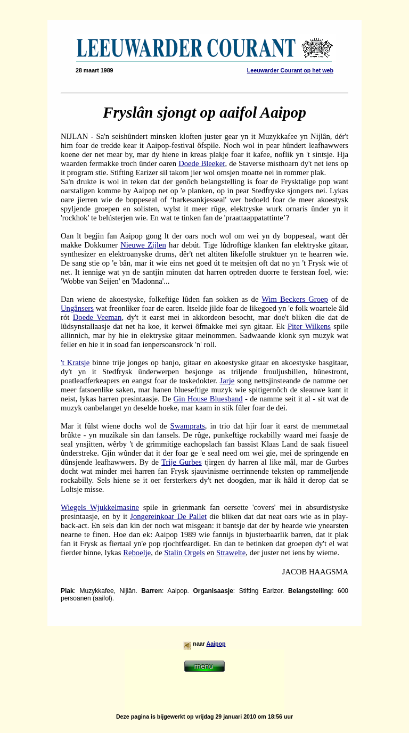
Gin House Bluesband (208, 398)
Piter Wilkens (309, 326)
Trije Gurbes (181, 462)
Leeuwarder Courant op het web (290, 70)
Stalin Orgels (184, 552)
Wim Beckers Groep (294, 299)
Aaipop (215, 643)
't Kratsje (75, 362)
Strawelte (231, 552)
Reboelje (137, 552)
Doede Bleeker (201, 163)
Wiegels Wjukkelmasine (100, 507)
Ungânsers (77, 308)
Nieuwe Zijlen (143, 245)
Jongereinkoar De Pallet (168, 516)
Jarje (227, 380)
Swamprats (187, 426)
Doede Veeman (97, 317)
